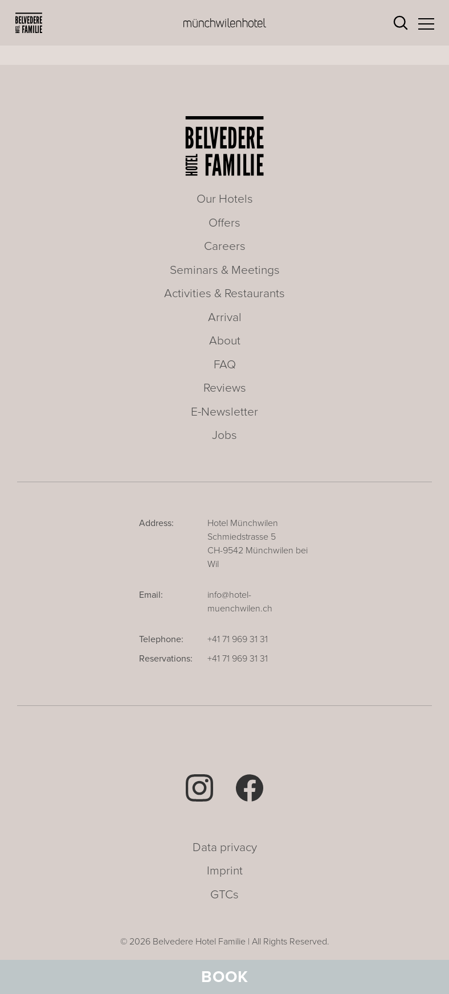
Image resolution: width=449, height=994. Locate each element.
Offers (224, 223)
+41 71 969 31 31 (237, 639)
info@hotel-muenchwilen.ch (239, 601)
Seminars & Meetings (225, 270)
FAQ (225, 365)
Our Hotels (225, 199)
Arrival (225, 317)
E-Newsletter (224, 412)
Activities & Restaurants (224, 293)
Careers (225, 246)
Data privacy (225, 847)
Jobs (224, 435)
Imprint (225, 871)
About (224, 341)
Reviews (224, 388)
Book (224, 977)
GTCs (224, 895)
